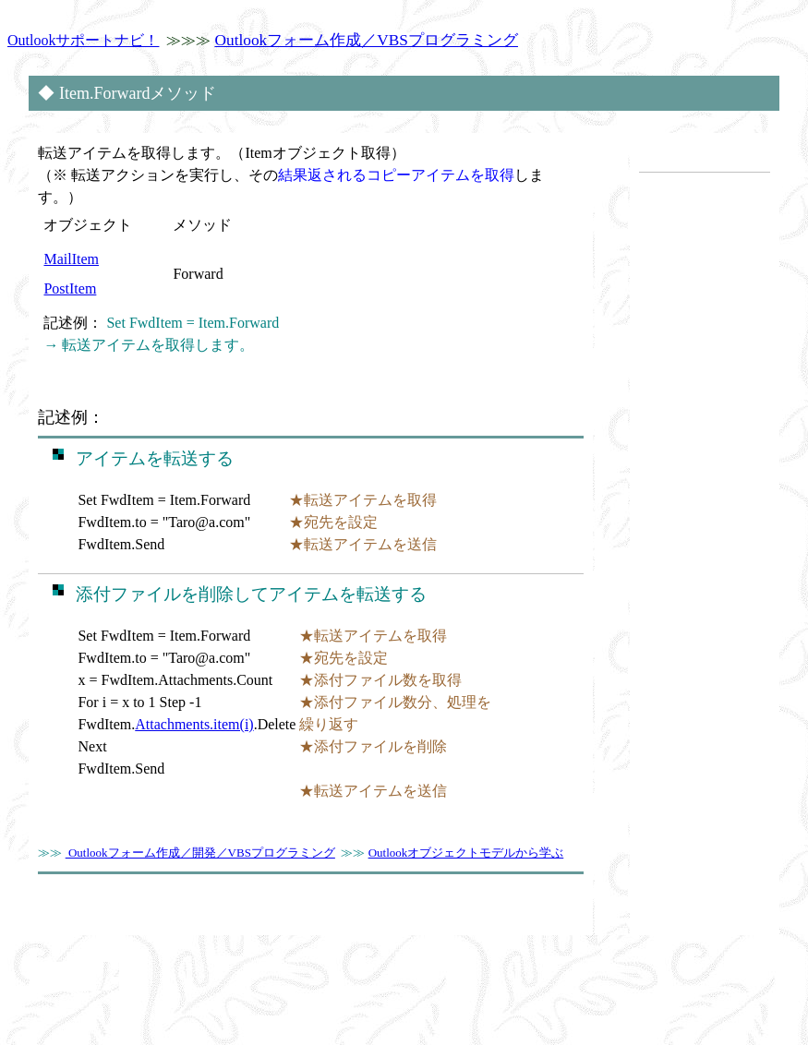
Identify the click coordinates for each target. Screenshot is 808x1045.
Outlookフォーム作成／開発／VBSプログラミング (200, 852)
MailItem (71, 259)
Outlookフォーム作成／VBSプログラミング (366, 40)
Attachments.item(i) (194, 724)
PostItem (69, 288)
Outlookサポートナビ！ (83, 40)
